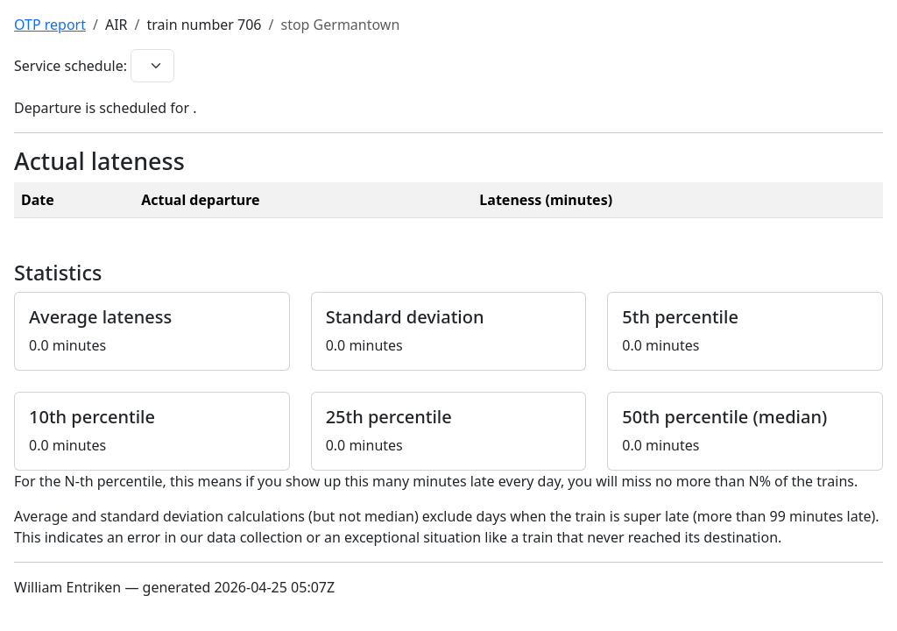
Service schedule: (70, 65)
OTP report (50, 24)
